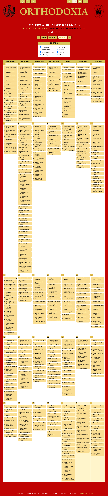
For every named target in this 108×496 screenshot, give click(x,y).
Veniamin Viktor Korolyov (24, 215)
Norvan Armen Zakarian (67, 70)
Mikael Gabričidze (68, 433)
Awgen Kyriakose (24, 358)
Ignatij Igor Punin (24, 169)
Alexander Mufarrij (54, 146)
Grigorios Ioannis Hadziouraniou (10, 99)
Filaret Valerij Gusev (40, 299)
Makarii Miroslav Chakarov (53, 308)
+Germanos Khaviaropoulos (97, 185)
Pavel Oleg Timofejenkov (23, 71)
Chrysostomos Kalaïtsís (53, 75)
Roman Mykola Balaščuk (53, 304)
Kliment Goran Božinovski (23, 375)
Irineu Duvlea (96, 284)
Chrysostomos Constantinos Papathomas (38, 154)
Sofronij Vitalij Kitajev (25, 172)
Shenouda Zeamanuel (52, 435)
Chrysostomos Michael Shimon (82, 166)
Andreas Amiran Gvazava (68, 345)
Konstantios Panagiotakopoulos (25, 83)
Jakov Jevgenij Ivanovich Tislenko (39, 149)
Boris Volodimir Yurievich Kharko (82, 73)
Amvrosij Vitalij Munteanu (82, 419)
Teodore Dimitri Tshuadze (82, 135)
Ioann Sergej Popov (69, 80)
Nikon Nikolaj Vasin (25, 101)
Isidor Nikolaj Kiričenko (23, 181)
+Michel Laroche (24, 296)
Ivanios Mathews (39, 409)
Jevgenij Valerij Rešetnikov (53, 312)
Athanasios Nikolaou (83, 288)
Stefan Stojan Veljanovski (67, 418)
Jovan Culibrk (52, 284)
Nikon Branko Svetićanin (38, 310)
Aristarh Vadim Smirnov (24, 166)
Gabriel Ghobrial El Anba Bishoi (53, 341)
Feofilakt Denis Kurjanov (53, 355)
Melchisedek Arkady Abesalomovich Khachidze (69, 84)
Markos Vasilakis (24, 229)
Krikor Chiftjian (96, 375)
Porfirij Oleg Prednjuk (98, 98)
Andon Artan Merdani (40, 346)
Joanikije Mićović (10, 340)
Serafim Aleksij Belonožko (67, 105)
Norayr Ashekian (10, 391)
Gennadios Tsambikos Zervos (24, 417)
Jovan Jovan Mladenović (81, 361)
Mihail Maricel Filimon (83, 291)
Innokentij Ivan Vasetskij (24, 236)
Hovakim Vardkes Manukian (82, 312)
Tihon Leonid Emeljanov (67, 448)
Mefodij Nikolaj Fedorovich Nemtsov (69, 379)
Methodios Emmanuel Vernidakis (66, 141)
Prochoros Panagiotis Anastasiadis (25, 95)
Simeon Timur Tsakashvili (52, 87)
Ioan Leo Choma (24, 108)
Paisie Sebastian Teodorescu (97, 139)
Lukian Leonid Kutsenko (38, 133)
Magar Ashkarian (97, 373)
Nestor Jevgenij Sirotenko (68, 363)
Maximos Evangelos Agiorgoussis (25, 413)
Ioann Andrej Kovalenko (96, 308)
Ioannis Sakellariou (98, 437)
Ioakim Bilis (23, 365)
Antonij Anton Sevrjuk (69, 96)
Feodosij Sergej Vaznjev (24, 387)
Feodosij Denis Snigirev (24, 362)
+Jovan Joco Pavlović (67, 113)
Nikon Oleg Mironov (69, 350)
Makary (66, 430)
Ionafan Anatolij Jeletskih (53, 295)
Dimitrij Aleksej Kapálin (24, 197)
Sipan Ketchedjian (54, 129)
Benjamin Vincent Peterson (68, 467)
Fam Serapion (81, 408)
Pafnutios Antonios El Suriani (10, 87)
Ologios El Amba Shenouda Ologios (54, 83)
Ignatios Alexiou (82, 413)
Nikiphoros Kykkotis (11, 134)
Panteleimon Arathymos (52, 71)
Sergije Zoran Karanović (96, 85)
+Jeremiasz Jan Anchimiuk (68, 319)
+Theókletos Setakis (54, 380)
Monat (62, 37)
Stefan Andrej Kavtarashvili (96, 358)
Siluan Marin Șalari (97, 293)
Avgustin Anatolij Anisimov (39, 171)
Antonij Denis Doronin (9, 140)
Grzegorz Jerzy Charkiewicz (24, 207)
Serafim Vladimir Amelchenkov (82, 357)
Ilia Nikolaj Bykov (68, 73)
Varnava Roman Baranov (39, 376)
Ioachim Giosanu (68, 459)
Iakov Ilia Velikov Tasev (38, 93)
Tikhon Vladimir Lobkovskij (68, 101)
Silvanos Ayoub (82, 282)
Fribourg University (52, 493)
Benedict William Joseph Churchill (97, 278)
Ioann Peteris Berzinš (98, 146)
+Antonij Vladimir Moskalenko (53, 386)
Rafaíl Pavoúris (82, 84)
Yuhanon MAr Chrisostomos (96, 302)
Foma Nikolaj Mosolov (81, 80)
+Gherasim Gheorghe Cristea (53, 153)
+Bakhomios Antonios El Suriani (10, 119)
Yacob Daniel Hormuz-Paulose (24, 406)
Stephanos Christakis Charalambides (40, 406)
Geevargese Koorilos (54, 420)
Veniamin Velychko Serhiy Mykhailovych (11, 351)
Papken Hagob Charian (53, 132)
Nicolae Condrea (39, 290)
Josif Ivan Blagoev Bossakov (97, 427)
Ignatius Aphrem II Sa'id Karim (97, 419)
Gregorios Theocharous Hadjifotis (96, 313)
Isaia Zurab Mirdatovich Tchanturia (23, 254)
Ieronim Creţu (9, 373)
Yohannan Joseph (82, 151)
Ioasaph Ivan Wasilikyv (9, 144)
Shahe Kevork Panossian (9, 394)
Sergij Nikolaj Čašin (25, 155)
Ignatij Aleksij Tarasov (54, 374)
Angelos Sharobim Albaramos (54, 149)
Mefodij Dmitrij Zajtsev (82, 431)
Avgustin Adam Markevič (24, 127)
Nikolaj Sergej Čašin (69, 312)
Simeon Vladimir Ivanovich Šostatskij (25, 421)
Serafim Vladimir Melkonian (39, 97)
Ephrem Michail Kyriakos (39, 282)
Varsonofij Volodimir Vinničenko (11, 103)
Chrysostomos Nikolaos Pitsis (24, 79)
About (17, 493)
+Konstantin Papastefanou (67, 315)
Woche (52, 37)
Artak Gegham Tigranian (96, 135)
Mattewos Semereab (54, 426)
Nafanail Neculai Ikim (40, 422)
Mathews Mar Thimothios (96, 415)
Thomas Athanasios (69, 67)
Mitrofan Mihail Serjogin (82, 145)
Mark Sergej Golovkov (23, 75)
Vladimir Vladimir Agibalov (68, 285)
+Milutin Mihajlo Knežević (10, 115)
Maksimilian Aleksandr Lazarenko (69, 145)
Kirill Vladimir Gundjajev (23, 137)
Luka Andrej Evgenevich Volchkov (11, 406)
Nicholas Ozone (53, 358)
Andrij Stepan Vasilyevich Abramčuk (23, 245)
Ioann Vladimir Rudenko (67, 389)
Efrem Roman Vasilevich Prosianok (83, 423)
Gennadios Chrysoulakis (38, 167)
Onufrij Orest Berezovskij (9, 359)
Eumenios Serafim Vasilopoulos (39, 350)
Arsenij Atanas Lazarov (9, 384)
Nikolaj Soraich (53, 126)
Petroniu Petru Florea (69, 133)
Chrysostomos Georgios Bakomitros (69, 341)
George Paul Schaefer (96, 157)
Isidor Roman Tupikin (54, 301)
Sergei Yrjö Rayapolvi (54, 344)
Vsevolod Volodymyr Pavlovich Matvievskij (11, 148)
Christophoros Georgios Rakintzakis (69, 406)
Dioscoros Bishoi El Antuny (82, 127)
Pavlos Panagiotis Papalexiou (39, 426)
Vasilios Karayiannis (83, 142)
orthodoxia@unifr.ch (85, 493)
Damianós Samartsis (83, 67)
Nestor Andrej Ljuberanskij (96, 77)
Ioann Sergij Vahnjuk (98, 96)
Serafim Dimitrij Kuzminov (97, 89)
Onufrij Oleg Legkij (39, 370)
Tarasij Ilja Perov (82, 447)
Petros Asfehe (52, 431)
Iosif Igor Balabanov (54, 371)
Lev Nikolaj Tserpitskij (25, 145)
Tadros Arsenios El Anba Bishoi (82, 302)
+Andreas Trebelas (98, 101)
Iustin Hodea (67, 301)
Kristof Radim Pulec (69, 299)
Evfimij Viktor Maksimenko (52, 410)
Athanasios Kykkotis (54, 282)
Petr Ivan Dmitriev (82, 410)
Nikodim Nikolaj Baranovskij (39, 295)
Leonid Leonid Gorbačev (38, 137)
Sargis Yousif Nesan (69, 126)
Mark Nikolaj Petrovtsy (23, 189)
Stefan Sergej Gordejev (67, 129)
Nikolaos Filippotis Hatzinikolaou (10, 285)
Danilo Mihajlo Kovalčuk (23, 429)
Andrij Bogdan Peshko (38, 145)
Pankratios (66, 282)
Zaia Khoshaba (68, 386)
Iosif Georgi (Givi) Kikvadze (24, 249)
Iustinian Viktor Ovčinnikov (82, 294)
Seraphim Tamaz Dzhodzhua (10, 388)
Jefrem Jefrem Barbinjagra (67, 410)
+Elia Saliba (38, 116)
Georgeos (8, 90)
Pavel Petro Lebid (97, 282)
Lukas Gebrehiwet (54, 429)
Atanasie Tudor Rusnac (24, 379)
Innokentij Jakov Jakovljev (97, 318)
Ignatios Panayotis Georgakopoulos (68, 92)
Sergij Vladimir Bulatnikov (24, 285)
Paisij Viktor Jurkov (39, 416)
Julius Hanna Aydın (40, 67)
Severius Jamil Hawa (25, 278)
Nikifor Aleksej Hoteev (38, 113)
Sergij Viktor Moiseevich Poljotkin (11, 281)
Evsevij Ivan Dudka (83, 69)
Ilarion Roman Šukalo (98, 409)
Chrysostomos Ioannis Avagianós (24, 435)
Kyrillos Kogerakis (82, 368)
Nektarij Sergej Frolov (98, 305)
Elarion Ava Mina (97, 412)
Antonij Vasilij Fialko (69, 348)
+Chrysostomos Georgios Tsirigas (97, 181)
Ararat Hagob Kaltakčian (9, 370)
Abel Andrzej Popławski (38, 127)
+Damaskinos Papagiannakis (38, 178)
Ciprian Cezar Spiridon (96, 290)
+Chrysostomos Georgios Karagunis (69, 478)
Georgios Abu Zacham (52, 368)
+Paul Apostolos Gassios (68, 393)
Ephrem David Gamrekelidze (23, 219)
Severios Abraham (97, 126)
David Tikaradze (68, 428)
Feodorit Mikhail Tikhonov (39, 74)
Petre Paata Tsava (25, 134)
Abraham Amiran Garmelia (68, 76)
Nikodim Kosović (39, 292)
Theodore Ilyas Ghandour (67, 375)
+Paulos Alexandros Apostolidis (83, 450)
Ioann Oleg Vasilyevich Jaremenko (8, 95)
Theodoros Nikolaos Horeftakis (54, 364)
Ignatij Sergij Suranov (25, 344)
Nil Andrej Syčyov (97, 287)
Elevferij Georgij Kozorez (10, 302)
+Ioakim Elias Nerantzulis (23, 299)
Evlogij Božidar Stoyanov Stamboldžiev (38, 84)
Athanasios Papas (97, 346)
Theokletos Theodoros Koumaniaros (9, 294)
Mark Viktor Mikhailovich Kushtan (11, 111)
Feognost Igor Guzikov (23, 104)
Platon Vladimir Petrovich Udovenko (69, 291)
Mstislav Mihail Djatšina (96, 153)
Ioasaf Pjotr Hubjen (40, 130)
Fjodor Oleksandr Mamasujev (68, 452)
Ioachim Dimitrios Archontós (24, 131)
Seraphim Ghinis (24, 98)
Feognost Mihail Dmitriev (24, 293)
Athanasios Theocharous (96, 177)
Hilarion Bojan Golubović (67, 436)
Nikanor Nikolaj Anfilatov (24, 152)
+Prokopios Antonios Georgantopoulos (11, 152)
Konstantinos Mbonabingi (23, 259)
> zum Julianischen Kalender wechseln (67, 28)
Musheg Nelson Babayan (24, 425)
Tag (44, 37)
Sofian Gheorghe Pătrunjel (53, 351)
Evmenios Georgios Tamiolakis (69, 88)
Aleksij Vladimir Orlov (54, 90)
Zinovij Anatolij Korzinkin (67, 109)
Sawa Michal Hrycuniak (38, 278)
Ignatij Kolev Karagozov (9, 398)
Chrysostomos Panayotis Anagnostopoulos (39, 363)
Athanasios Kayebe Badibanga (25, 119)
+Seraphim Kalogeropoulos (53, 316)
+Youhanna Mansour (69, 117)
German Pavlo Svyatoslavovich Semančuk (97, 323)
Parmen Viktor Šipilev (69, 421)
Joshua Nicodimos (10, 417)
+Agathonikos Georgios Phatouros (69, 149)
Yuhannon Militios (82, 344)
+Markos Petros (39, 429)
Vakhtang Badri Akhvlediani (82, 306)
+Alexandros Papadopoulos (9, 425)
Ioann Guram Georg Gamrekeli (69, 383)
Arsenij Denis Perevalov (96, 454)
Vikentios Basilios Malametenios (82, 76)
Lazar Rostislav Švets (83, 309)
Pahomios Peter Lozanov (82, 353)
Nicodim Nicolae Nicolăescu (10, 127)
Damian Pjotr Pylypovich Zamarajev (96, 72)
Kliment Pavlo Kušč (54, 135)
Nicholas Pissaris (68, 98)
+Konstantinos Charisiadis (38, 175)
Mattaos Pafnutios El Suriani (82, 87)
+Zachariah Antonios (54, 413)
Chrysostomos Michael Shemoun (82, 162)
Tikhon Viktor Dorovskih (9, 312)
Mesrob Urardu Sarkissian (38, 318)
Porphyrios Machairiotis (52, 287)
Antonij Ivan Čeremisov (23, 281)
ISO (39, 493)
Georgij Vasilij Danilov (52, 142)
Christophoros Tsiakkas (96, 67)
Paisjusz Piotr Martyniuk (23, 148)
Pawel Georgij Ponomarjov (67, 444)
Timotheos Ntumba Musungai (10, 107)
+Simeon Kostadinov (54, 320)
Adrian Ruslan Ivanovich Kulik (96, 434)
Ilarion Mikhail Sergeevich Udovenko (9, 328)
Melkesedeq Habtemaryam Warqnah (38, 79)
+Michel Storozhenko (54, 383)
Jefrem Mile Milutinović (38, 286)
